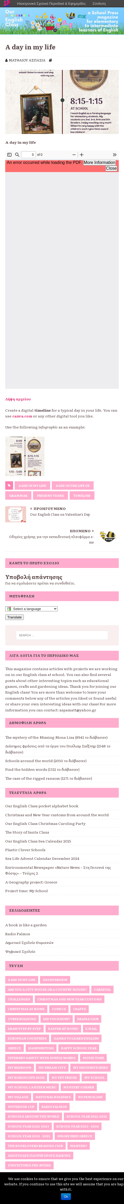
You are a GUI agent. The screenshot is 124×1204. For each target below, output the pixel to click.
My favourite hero (90, 1067)
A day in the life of (73, 485)
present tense (50, 495)
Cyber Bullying (22, 1018)
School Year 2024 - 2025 (29, 1136)
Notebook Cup (21, 1106)
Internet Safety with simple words (42, 1057)
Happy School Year (79, 1048)
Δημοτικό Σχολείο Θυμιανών (29, 942)
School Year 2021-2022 (86, 1116)
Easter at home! (63, 1028)
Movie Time (93, 1057)
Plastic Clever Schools (25, 849)
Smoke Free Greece (74, 1136)
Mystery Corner (78, 1087)
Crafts (79, 1008)
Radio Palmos (17, 933)
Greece (14, 1048)
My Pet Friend (64, 1077)
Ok (66, 1196)
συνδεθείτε (64, 583)
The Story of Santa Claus (27, 832)
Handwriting (41, 1048)
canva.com (22, 415)
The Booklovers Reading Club (35, 1145)
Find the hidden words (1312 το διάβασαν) (42, 769)
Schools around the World (33, 1116)
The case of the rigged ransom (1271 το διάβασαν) (48, 778)
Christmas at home (26, 1008)
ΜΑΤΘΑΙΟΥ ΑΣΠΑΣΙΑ (27, 60)
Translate (14, 617)
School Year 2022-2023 (28, 1126)
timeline (82, 495)
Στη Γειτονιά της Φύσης (29, 1165)
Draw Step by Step (24, 1028)
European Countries (27, 1038)
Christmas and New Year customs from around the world (57, 814)
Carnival (102, 989)
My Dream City (52, 1067)
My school (94, 1077)
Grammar (18, 495)
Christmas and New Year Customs (69, 999)
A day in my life (32, 485)
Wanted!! (78, 1145)
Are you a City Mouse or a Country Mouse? (47, 989)
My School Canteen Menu (32, 1087)
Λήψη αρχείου (18, 398)
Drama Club (88, 1018)
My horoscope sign (26, 1077)
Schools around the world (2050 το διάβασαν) (46, 760)
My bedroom (19, 1067)
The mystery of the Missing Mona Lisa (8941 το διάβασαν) (56, 737)
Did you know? (56, 1018)
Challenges (19, 999)
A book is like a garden (26, 924)
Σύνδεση (99, 4)
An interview (55, 979)
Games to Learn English (76, 1038)
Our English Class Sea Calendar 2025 (38, 841)
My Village (18, 1096)
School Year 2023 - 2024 (77, 1126)
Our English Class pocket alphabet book (41, 805)
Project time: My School (26, 890)
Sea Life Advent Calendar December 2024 (42, 858)
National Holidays (53, 1096)
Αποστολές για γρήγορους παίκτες (39, 1155)
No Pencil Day (90, 1096)
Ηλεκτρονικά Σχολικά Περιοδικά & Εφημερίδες (51, 4)
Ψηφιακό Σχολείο (20, 951)
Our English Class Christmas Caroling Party (45, 823)
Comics (59, 1008)
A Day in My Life (22, 979)
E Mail (91, 1028)
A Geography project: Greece (31, 882)
